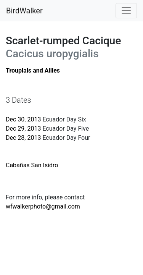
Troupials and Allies (33, 70)
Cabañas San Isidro (32, 165)
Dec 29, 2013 (23, 128)
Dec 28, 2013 (23, 137)
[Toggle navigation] (126, 10)
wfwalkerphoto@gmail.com (43, 206)
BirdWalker (24, 10)
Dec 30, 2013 (23, 119)
